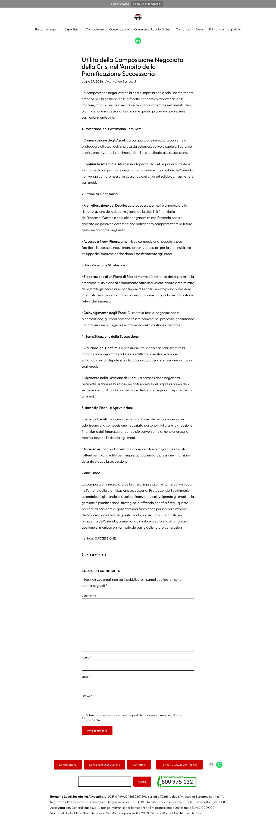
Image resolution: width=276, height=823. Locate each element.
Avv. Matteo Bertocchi (120, 81)
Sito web (87, 696)
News (89, 538)
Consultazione (68, 765)
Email (86, 676)
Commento (90, 595)
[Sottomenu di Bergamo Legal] (58, 29)
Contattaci (139, 765)
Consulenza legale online (104, 765)
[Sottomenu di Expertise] (80, 29)
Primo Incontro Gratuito (147, 3)
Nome (86, 657)
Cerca (142, 781)
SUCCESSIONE (105, 538)
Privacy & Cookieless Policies (179, 765)
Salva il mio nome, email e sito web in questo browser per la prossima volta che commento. (134, 717)
